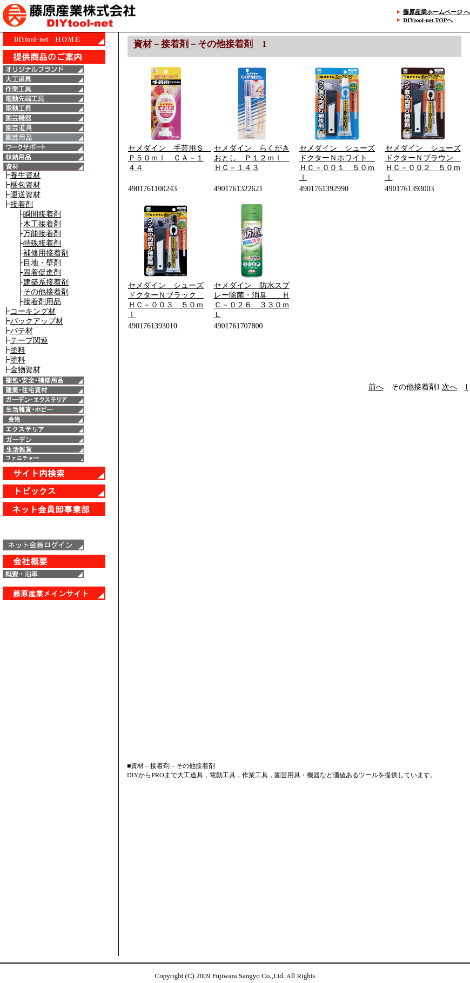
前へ (376, 387)
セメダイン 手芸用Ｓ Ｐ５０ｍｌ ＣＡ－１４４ (169, 158)
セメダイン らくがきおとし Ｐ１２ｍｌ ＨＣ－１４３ (252, 158)
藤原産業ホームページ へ (436, 12)
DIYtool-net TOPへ (428, 20)
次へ (449, 387)
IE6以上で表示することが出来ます (59, 437)
